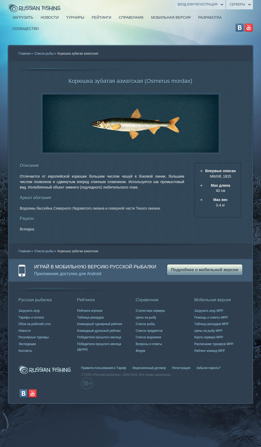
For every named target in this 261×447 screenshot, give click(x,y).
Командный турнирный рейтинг (99, 324)
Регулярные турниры (33, 337)
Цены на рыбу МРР (208, 331)
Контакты (25, 351)
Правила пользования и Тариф (103, 368)
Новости (24, 331)
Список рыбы (44, 53)
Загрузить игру (29, 311)
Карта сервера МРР (208, 337)
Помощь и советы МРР (211, 317)
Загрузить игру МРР (208, 311)
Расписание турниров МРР (213, 344)
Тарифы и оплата (31, 317)
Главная (24, 53)
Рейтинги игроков (89, 311)
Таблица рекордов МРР (211, 324)
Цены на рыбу (146, 317)
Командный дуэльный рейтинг (99, 331)
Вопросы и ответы (149, 344)
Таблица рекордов (90, 317)
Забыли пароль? (208, 368)
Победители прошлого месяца (99, 337)
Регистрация (181, 368)
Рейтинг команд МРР (209, 351)
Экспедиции (27, 344)
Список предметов (149, 331)
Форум (140, 351)
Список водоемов (148, 337)
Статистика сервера (150, 311)
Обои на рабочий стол (34, 324)
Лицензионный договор (149, 368)
